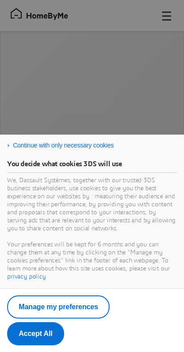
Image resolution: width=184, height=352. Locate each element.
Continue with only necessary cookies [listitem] (63, 145)
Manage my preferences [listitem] (58, 307)
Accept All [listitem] (36, 333)
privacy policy (26, 277)
